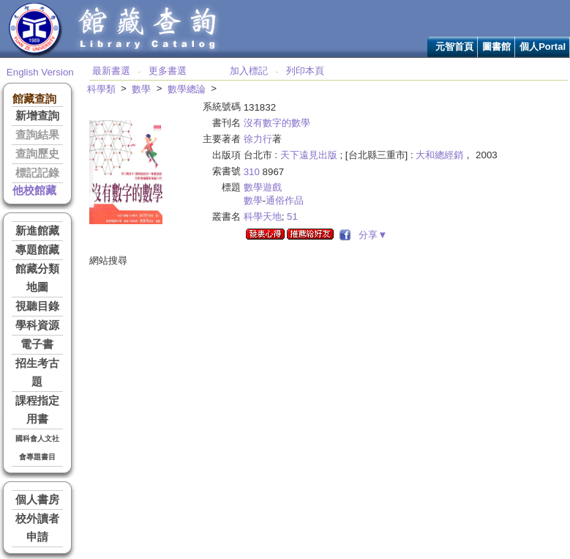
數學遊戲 (263, 187)
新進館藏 (37, 231)
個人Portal (543, 46)
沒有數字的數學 (277, 122)
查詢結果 (37, 135)
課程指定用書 (37, 410)
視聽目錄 (37, 306)
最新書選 (111, 70)
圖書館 (496, 46)
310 (252, 171)
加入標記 (249, 70)
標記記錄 (37, 173)
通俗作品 (285, 200)
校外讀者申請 (37, 528)
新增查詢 (37, 116)
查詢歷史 (37, 154)
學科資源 (37, 325)
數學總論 (187, 89)
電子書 (36, 344)
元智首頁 (454, 46)
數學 (141, 89)
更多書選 (168, 70)
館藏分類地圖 (37, 278)
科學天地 (263, 216)
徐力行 (258, 138)
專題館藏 (37, 250)
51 (292, 216)
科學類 (101, 89)
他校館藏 (34, 190)
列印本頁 (305, 70)
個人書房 (37, 500)
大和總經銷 (439, 154)
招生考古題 (37, 373)
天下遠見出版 (308, 154)
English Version (40, 72)
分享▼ (370, 234)
